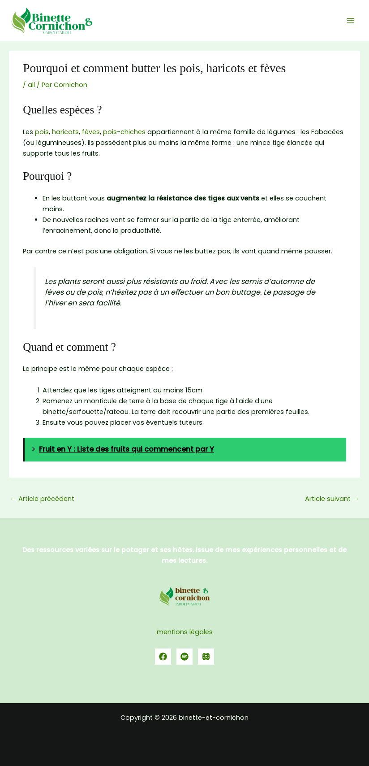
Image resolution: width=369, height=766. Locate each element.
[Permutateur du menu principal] (350, 20)
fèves (91, 131)
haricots (65, 131)
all (31, 84)
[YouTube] (206, 656)
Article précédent (42, 498)
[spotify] (184, 656)
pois (42, 131)
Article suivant (332, 498)
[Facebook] (163, 656)
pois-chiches (124, 131)
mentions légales (185, 631)
